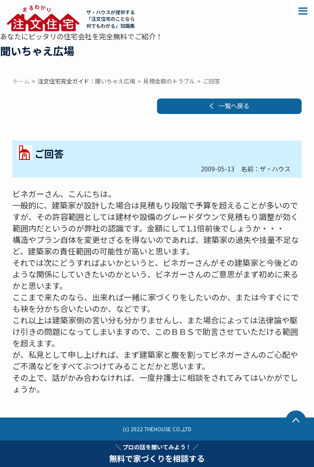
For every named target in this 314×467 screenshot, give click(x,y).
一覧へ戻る (233, 105)
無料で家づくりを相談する (157, 453)
